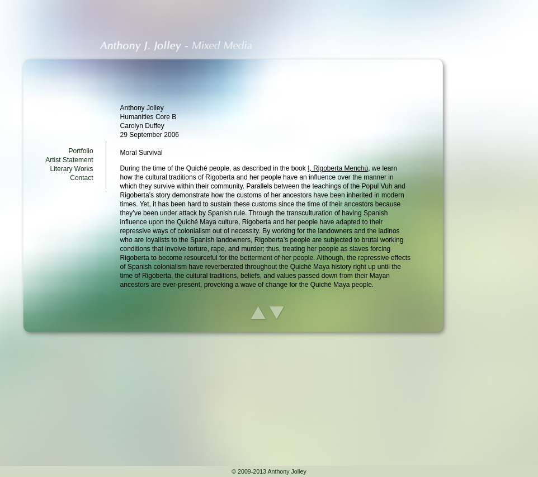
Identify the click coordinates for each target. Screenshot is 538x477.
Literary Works (71, 169)
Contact (81, 178)
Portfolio (81, 151)
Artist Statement (69, 160)
